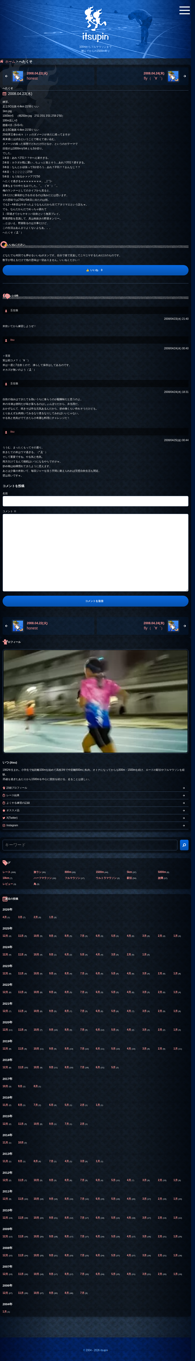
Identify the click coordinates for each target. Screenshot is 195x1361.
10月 (37, 935)
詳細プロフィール (16, 787)
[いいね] (96, 270)
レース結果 (12, 795)
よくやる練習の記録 (18, 802)
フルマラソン (72, 878)
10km (6, 878)
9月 (51, 935)
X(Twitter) (12, 817)
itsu (12, 339)
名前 (5, 493)
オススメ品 (12, 810)
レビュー (8, 884)
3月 (20, 917)
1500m (100, 872)
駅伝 (129, 878)
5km (129, 872)
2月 (36, 917)
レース (6, 872)
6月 (98, 935)
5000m (162, 872)
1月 (51, 917)
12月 (6, 935)
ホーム (10, 62)
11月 (21, 935)
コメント (9, 511)
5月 (113, 935)
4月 (5, 917)
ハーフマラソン (43, 878)
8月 (67, 935)
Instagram (12, 825)
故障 (160, 878)
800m (68, 872)
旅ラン (37, 872)
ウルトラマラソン (106, 878)
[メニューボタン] (184, 10)
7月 (82, 935)
